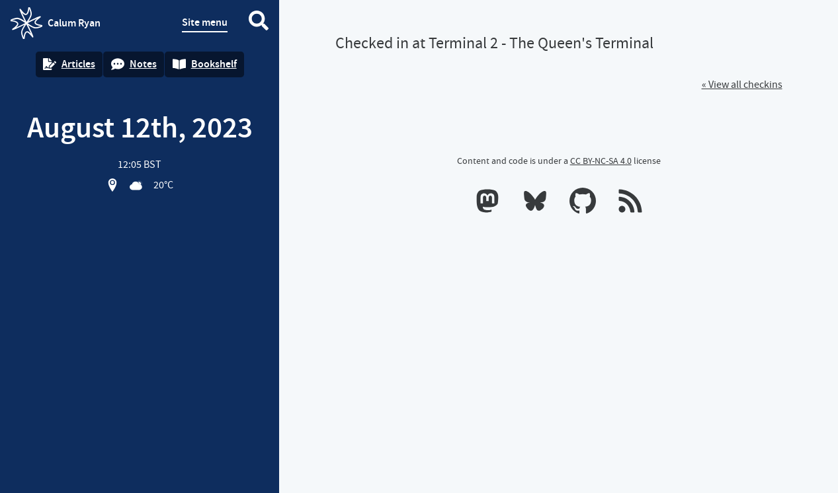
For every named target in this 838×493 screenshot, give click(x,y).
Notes (134, 64)
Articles (69, 64)
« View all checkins (742, 84)
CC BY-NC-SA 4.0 (601, 161)
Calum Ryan (56, 23)
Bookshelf (205, 64)
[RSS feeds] (630, 203)
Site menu (205, 22)
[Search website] (259, 23)
